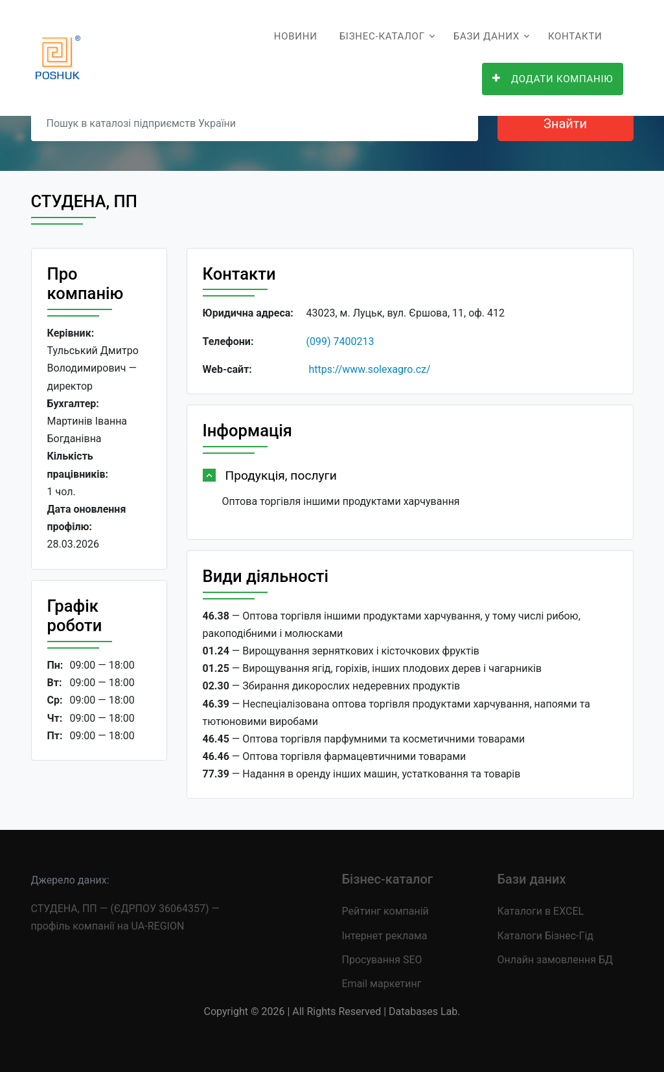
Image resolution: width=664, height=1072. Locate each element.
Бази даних (486, 36)
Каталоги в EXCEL (541, 911)
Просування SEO (382, 960)
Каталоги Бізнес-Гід (545, 936)
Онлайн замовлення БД (555, 960)
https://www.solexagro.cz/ (369, 369)
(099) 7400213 (340, 341)
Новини (295, 36)
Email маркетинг (382, 983)
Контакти (575, 36)
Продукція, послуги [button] (281, 475)
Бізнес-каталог (382, 36)
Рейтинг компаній (385, 911)
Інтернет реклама (385, 936)
